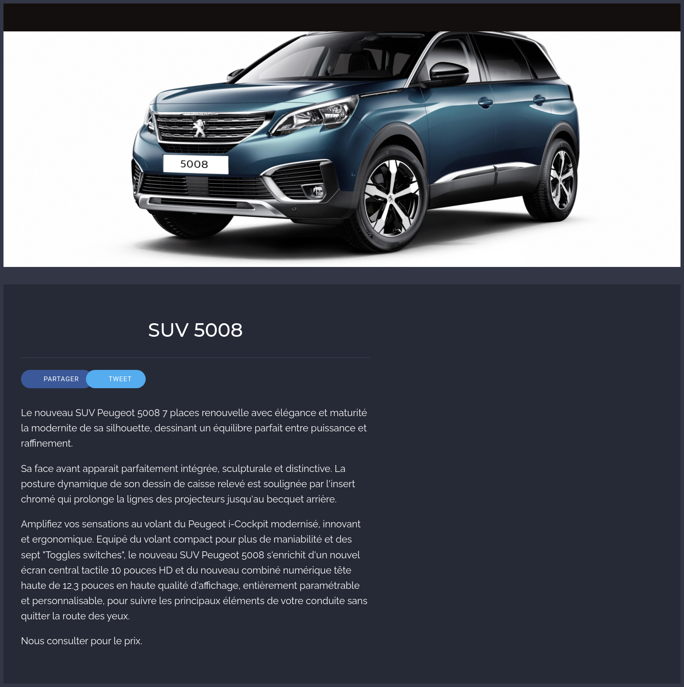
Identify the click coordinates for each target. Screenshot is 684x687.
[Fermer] (21, 17)
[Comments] (359, 379)
